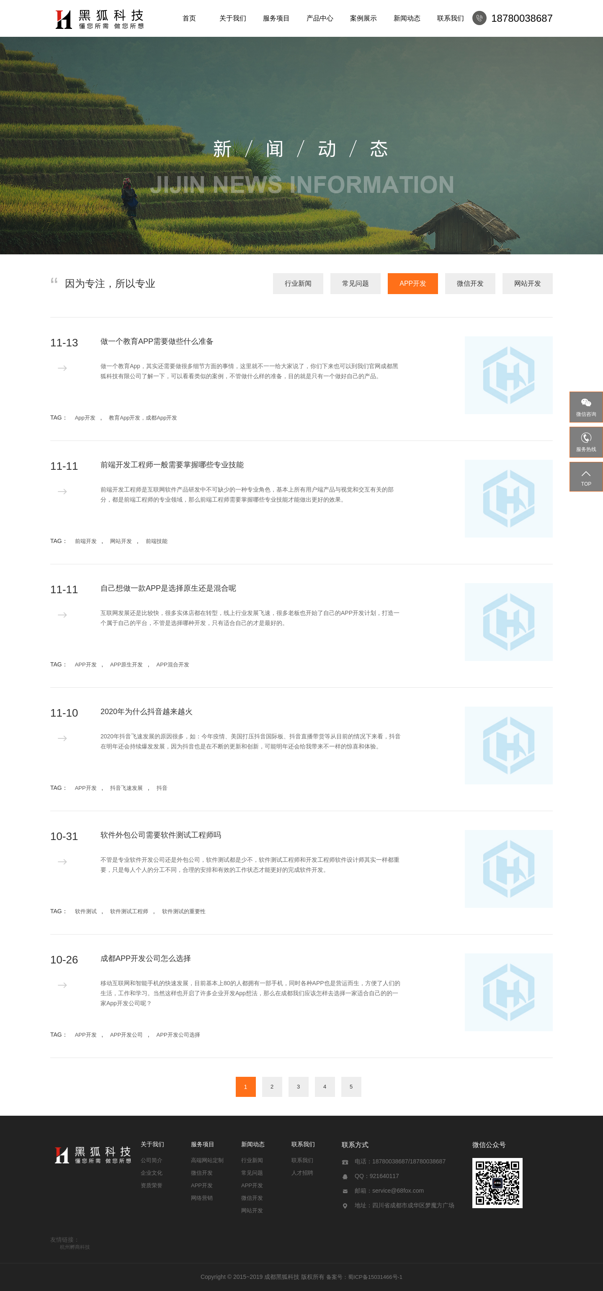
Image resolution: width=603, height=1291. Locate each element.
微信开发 (470, 283)
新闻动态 (407, 18)
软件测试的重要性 (184, 911)
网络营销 (202, 1198)
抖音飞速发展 (126, 788)
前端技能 (157, 541)
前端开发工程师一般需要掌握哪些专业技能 (172, 465)
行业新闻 (298, 283)
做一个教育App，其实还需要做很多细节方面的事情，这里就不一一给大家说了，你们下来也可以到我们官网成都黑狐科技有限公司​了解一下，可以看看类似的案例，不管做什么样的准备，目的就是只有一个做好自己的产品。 (249, 371)
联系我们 (450, 18)
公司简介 (151, 1160)
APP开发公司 (126, 1035)
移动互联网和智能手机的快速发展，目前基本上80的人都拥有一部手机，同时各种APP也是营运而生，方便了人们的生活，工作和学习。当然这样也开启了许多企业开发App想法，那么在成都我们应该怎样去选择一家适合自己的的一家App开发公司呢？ (250, 993)
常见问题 (355, 283)
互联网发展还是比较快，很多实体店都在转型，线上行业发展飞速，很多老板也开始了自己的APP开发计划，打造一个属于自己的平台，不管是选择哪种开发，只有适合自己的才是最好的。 (249, 618)
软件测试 (86, 911)
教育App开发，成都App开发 (143, 418)
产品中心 (320, 18)
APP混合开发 (173, 664)
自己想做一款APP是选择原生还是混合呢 (168, 588)
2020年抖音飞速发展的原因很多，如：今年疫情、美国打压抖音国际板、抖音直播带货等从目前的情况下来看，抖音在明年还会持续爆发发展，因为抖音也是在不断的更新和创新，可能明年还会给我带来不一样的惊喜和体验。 (250, 741)
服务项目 (276, 18)
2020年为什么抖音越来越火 (146, 711)
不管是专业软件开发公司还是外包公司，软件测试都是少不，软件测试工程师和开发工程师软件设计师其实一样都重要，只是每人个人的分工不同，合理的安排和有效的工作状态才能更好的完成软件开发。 (249, 864)
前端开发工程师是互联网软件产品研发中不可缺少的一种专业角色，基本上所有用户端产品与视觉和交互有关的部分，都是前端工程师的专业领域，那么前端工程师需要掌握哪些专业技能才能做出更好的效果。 (247, 494)
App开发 (85, 418)
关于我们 (232, 18)
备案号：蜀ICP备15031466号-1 (364, 1277)
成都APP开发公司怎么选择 (145, 958)
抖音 (162, 788)
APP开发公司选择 (178, 1035)
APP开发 (412, 283)
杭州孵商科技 (75, 1247)
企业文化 (151, 1173)
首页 (189, 18)
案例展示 (363, 18)
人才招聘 (302, 1173)
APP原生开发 (126, 664)
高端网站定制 (207, 1160)
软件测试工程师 (129, 911)
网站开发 (527, 283)
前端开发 (86, 541)
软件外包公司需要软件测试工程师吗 (160, 835)
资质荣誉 (151, 1185)
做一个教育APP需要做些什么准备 (157, 341)
